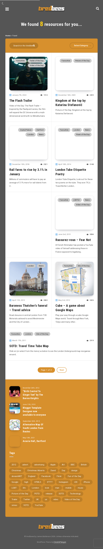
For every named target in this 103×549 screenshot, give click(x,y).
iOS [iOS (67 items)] (75, 482)
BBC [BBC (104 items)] (73, 464)
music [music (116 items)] (80, 488)
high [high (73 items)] (26, 482)
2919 (90, 340)
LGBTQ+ (76, 200)
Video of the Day (36, 65)
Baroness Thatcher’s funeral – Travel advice (28, 308)
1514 (43, 95)
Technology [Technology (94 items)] (75, 493)
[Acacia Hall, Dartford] (14, 441)
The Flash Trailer (20, 100)
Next (62, 370)
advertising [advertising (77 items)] (39, 464)
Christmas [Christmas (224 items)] (16, 470)
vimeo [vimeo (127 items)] (14, 505)
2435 (90, 95)
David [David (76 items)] (53, 470)
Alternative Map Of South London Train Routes (33, 428)
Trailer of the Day (36, 61)
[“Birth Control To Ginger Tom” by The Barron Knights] (14, 391)
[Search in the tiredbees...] (23, 46)
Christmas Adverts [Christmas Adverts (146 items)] (36, 470)
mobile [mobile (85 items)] (68, 488)
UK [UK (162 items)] (37, 499)
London (30, 134)
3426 (90, 300)
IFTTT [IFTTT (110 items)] (50, 482)
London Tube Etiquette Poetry (71, 172)
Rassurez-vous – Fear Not (73, 240)
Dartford (40, 130)
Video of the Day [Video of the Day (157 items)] (72, 499)
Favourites (20, 61)
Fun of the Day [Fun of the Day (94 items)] (74, 476)
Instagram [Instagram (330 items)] (63, 482)
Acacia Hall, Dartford (34, 441)
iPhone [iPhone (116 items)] (87, 482)
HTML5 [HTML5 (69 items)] (37, 482)
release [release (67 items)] (49, 493)
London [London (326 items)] (35, 488)
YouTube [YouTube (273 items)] (39, 505)
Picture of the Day (82, 61)
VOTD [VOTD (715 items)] (26, 505)
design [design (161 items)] (74, 470)
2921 (43, 164)
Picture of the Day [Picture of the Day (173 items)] (20, 493)
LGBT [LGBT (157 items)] (14, 488)
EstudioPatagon (60, 542)
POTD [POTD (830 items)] (37, 493)
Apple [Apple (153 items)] (53, 464)
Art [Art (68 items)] (63, 464)
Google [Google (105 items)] (15, 482)
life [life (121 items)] (24, 488)
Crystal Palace (25, 130)
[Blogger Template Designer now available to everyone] (14, 408)
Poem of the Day (83, 134)
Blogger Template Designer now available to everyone (34, 411)
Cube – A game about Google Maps (70, 308)
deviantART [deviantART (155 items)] (17, 476)
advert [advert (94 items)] (25, 464)
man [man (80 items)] (57, 488)
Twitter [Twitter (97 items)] (26, 499)
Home (8, 36)
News (41, 134)
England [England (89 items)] (31, 476)
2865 (43, 300)
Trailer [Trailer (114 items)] (14, 499)
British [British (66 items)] (84, 464)
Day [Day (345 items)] (63, 470)
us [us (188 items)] (46, 499)
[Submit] (34, 45)
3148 (90, 164)
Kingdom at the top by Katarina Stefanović (71, 103)
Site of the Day (84, 266)
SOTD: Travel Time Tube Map (29, 346)
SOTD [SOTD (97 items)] (61, 493)
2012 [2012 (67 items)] (14, 464)
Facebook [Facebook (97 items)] (46, 476)
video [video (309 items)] (55, 499)
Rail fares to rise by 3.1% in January (28, 172)
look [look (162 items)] (47, 488)
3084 (90, 234)
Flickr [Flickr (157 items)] (59, 476)
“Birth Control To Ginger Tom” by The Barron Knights (33, 395)
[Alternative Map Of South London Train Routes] (14, 424)
